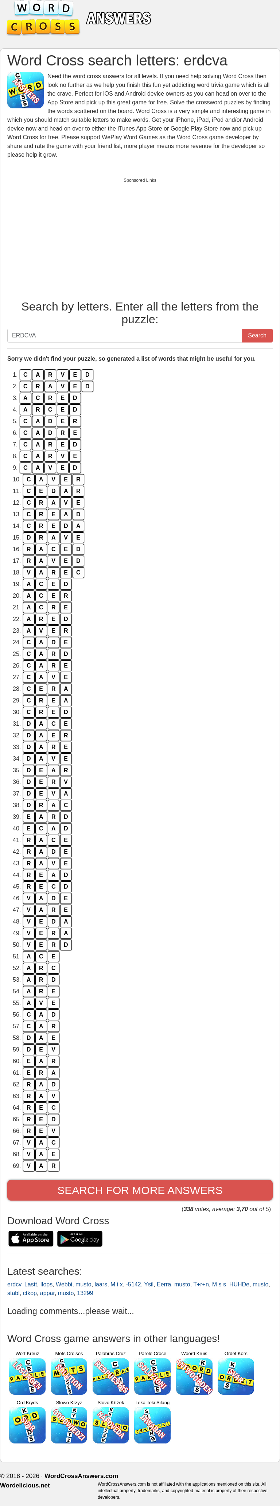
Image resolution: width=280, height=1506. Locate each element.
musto (83, 1284)
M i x (116, 1284)
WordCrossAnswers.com (81, 1476)
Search (257, 335)
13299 (85, 1293)
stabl (13, 1293)
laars (101, 1284)
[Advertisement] (140, 237)
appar (47, 1293)
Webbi (64, 1284)
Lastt (30, 1284)
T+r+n (201, 1284)
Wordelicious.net (25, 1485)
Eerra (164, 1284)
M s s (219, 1284)
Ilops (46, 1284)
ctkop (30, 1293)
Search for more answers (139, 1190)
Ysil (148, 1284)
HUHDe (239, 1284)
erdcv (14, 1284)
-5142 (133, 1284)
